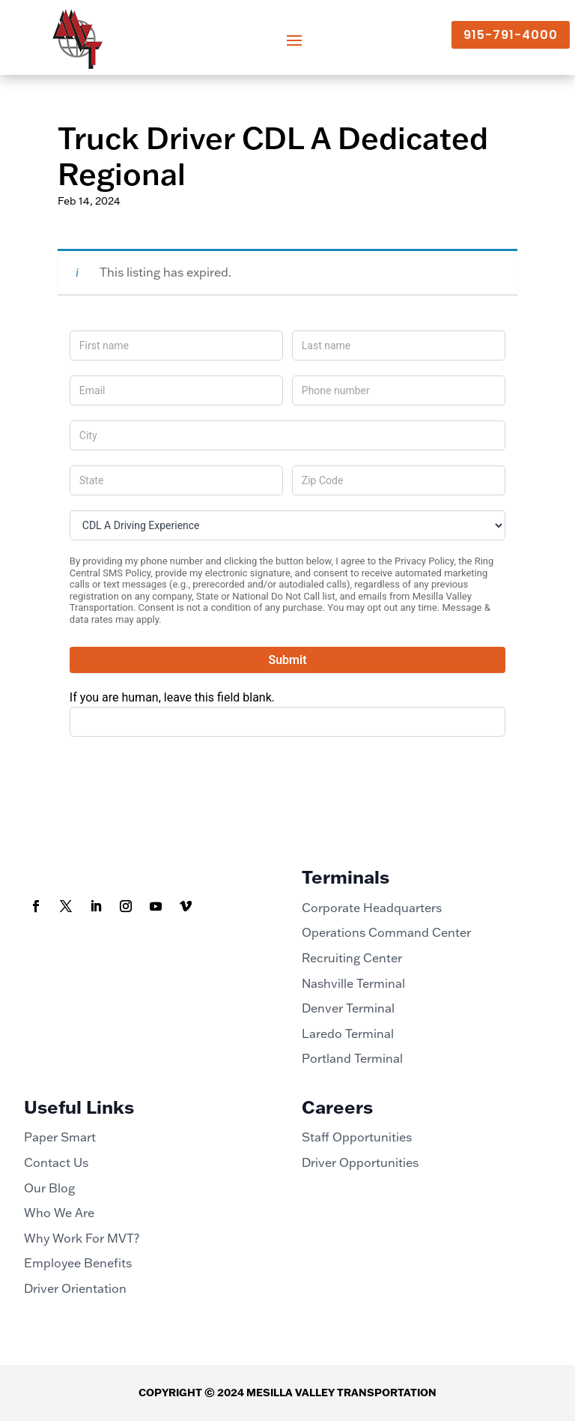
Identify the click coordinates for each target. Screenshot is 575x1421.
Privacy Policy (424, 561)
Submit (287, 660)
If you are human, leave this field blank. (172, 697)
